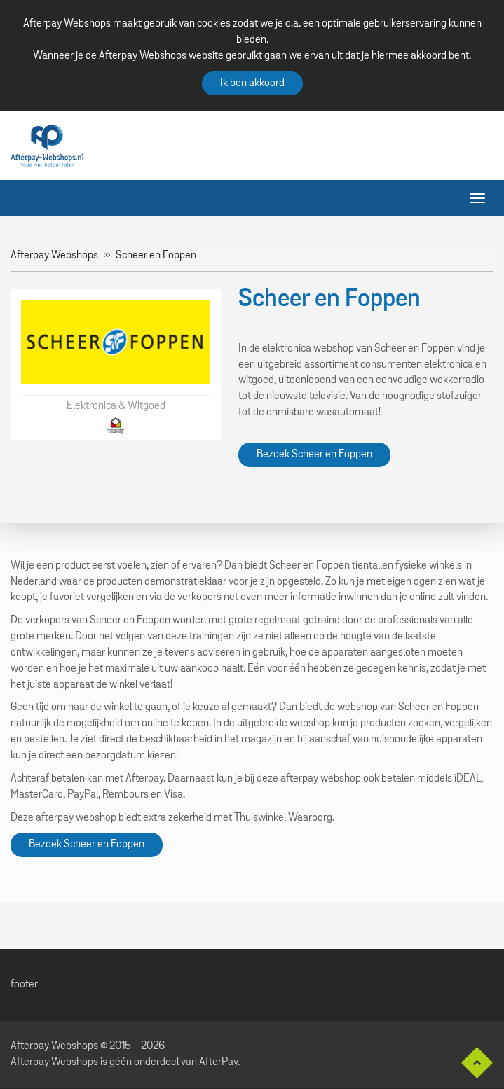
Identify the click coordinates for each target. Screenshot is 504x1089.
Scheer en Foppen (156, 255)
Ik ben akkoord (252, 83)
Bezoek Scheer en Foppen (314, 454)
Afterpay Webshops (54, 255)
